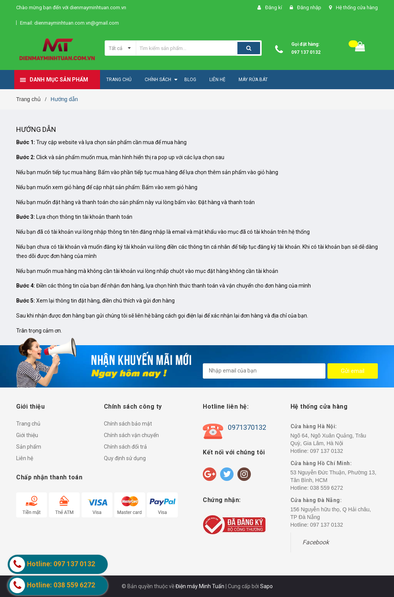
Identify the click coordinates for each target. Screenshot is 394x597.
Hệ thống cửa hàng (357, 7)
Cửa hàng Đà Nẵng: (316, 500)
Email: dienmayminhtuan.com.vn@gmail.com (69, 23)
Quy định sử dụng (125, 458)
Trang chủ (28, 424)
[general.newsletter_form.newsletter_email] (264, 371)
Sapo (266, 586)
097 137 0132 (306, 52)
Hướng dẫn (36, 129)
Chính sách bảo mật (128, 424)
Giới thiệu (27, 435)
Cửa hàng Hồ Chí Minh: (321, 463)
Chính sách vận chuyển (131, 435)
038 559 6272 (326, 488)
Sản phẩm (28, 447)
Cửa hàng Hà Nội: (313, 426)
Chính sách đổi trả (125, 447)
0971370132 (247, 427)
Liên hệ (24, 458)
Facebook (315, 542)
